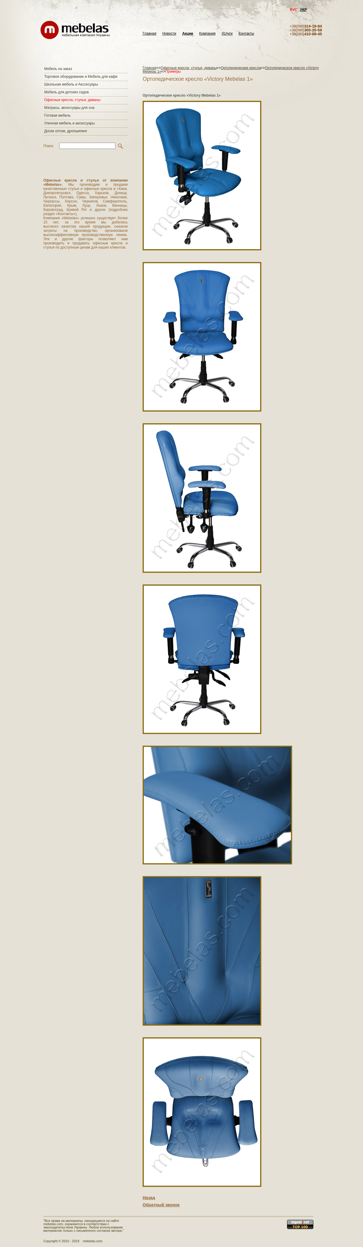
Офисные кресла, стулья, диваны (72, 100)
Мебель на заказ (58, 69)
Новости (169, 34)
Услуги (227, 34)
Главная (149, 34)
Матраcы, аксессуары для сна (69, 108)
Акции (187, 34)
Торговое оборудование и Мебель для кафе (81, 76)
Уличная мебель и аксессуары (69, 123)
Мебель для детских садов (66, 92)
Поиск (48, 146)
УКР (303, 10)
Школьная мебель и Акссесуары (71, 84)
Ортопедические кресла (241, 68)
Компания (207, 34)
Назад (149, 1197)
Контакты (246, 34)
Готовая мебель (57, 115)
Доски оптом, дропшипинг (65, 131)
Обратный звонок (161, 1204)
